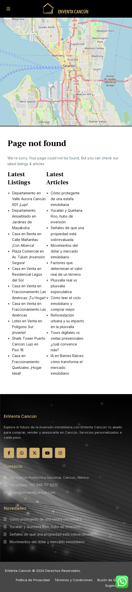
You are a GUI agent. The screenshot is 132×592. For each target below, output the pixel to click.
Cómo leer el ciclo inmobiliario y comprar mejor (66, 303)
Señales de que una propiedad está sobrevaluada (67, 233)
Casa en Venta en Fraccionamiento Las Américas (29, 309)
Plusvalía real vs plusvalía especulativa (64, 286)
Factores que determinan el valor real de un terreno (67, 268)
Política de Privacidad (33, 580)
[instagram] (60, 453)
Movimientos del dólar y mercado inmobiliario (64, 251)
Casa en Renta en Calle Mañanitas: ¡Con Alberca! (26, 240)
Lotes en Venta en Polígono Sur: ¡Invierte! (27, 327)
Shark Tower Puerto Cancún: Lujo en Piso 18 (28, 344)
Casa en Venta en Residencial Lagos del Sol (27, 274)
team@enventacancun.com (32, 492)
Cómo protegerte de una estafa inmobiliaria (65, 199)
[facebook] (9, 453)
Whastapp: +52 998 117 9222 (34, 485)
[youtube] (47, 453)
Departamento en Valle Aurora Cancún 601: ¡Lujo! (29, 199)
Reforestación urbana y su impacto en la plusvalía (67, 321)
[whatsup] (22, 453)
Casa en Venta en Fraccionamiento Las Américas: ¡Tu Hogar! (29, 292)
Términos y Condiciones (73, 580)
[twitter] (34, 453)
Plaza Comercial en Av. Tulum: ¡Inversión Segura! (28, 257)
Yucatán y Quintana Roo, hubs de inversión (66, 216)
